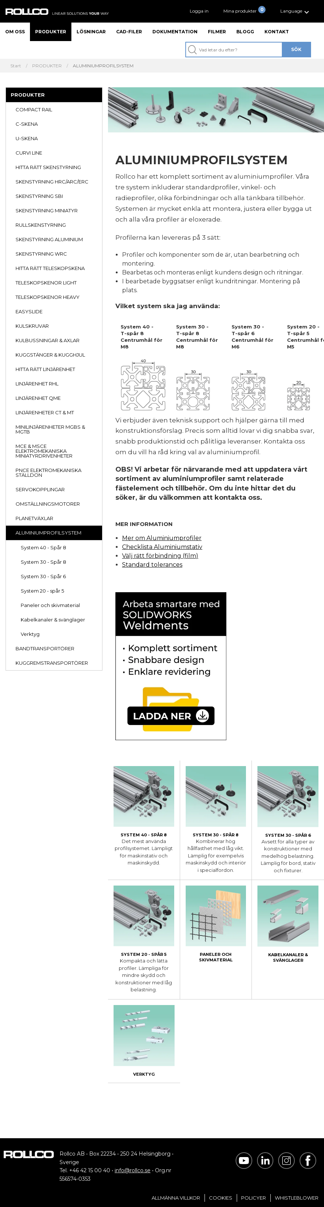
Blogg (245, 31)
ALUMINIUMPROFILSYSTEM (48, 533)
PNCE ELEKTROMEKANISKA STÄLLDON (48, 472)
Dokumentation (175, 31)
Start (15, 66)
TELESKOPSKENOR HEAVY (48, 297)
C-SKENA (27, 124)
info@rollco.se (133, 1170)
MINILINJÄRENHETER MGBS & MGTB (50, 429)
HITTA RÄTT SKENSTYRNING (48, 167)
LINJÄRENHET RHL (37, 384)
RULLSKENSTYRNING (41, 225)
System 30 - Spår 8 (43, 562)
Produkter (50, 31)
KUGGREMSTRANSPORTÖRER (52, 663)
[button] (295, 11)
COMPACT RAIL (34, 109)
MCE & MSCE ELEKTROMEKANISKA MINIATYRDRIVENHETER (44, 451)
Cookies (220, 1198)
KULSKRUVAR (32, 326)
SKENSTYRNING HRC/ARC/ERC (52, 182)
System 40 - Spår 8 (43, 547)
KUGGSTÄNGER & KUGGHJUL (50, 355)
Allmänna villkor (176, 1198)
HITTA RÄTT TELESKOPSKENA (50, 268)
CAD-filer (129, 31)
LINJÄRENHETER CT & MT (45, 412)
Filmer (217, 31)
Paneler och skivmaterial (50, 605)
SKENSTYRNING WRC (41, 254)
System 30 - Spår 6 (43, 576)
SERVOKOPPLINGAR (40, 489)
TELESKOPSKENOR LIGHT (46, 283)
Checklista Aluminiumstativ (162, 546)
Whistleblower (296, 1198)
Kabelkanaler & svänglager (53, 620)
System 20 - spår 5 (42, 591)
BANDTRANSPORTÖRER (45, 648)
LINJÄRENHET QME (38, 398)
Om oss (15, 31)
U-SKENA (27, 138)
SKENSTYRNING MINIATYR (47, 210)
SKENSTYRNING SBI (39, 196)
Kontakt (276, 31)
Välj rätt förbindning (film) (160, 555)
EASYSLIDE (29, 311)
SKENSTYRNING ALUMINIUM (49, 239)
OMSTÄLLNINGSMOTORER (48, 504)
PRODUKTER (47, 66)
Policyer (253, 1198)
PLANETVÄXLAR (34, 518)
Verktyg (30, 634)
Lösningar (91, 31)
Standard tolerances (152, 564)
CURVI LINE (29, 153)
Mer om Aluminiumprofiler (162, 538)
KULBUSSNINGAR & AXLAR (48, 340)
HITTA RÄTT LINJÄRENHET (45, 369)
